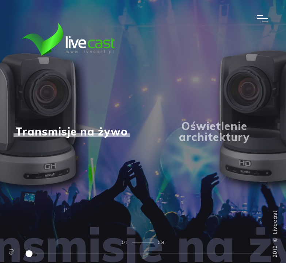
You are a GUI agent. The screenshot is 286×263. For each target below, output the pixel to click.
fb (11, 252)
